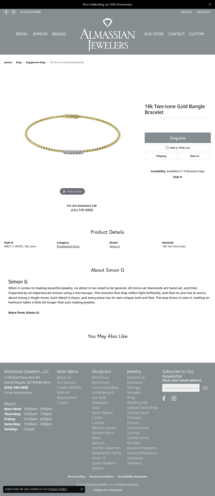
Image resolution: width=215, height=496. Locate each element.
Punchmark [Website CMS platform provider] (115, 490)
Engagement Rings (36, 62)
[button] (186, 12)
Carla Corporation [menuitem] (105, 387)
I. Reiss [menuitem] (97, 417)
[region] (72, 133)
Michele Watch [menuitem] (103, 432)
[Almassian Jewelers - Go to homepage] (107, 35)
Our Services (66, 382)
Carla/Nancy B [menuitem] (102, 392)
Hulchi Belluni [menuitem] (102, 412)
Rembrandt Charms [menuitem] (107, 453)
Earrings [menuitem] (133, 387)
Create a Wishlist (69, 387)
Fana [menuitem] (95, 407)
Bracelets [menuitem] (134, 392)
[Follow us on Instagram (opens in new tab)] (13, 11)
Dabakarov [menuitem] (100, 402)
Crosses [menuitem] (133, 422)
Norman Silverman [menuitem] (106, 448)
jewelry (8, 62)
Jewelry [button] (40, 33)
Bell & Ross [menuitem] (100, 377)
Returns (194, 155)
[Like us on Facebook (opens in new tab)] (6, 11)
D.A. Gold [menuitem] (99, 397)
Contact (176, 33)
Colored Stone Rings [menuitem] (142, 407)
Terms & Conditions (101, 476)
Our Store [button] (154, 33)
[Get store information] (18, 393)
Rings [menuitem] (131, 397)
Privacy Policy (76, 476)
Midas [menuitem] (96, 438)
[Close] (209, 4)
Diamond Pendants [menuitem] (141, 448)
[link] (30, 12)
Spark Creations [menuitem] (104, 463)
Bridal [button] (22, 33)
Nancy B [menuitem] (98, 443)
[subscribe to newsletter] (205, 388)
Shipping (161, 155)
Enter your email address (181, 380)
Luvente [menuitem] (98, 422)
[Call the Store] (16, 387)
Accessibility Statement (132, 476)
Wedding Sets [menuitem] (137, 402)
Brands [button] (59, 33)
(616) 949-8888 (82, 210)
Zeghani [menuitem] (98, 468)
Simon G (115, 246)
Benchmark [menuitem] (100, 382)
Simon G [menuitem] (98, 458)
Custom (196, 33)
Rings (19, 62)
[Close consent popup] (81, 489)
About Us (64, 377)
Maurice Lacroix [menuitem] (104, 427)
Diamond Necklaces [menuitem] (142, 453)
